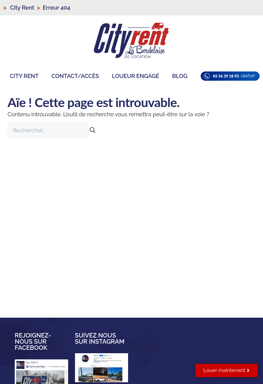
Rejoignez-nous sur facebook (33, 341)
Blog (180, 75)
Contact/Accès (75, 75)
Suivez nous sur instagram (100, 338)
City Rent (24, 75)
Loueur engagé (135, 75)
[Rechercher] (92, 130)
